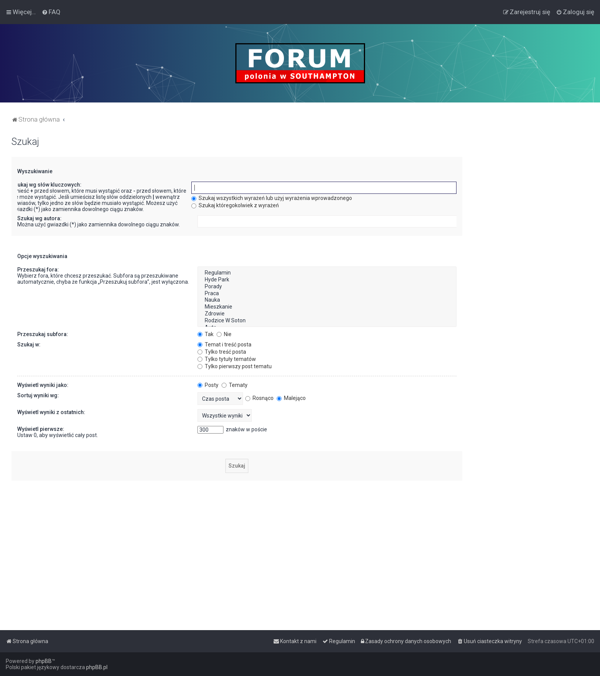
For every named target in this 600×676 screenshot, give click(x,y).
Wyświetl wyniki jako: (42, 385)
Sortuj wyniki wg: (38, 395)
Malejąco (291, 398)
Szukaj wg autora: (39, 218)
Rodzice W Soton (327, 320)
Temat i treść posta (224, 344)
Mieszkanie (327, 307)
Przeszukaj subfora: (42, 334)
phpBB (44, 661)
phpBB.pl (97, 667)
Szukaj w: (29, 344)
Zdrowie (327, 313)
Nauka (327, 300)
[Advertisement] (531, 251)
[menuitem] (51, 11)
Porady (327, 286)
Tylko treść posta (221, 352)
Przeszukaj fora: (38, 269)
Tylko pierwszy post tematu (234, 366)
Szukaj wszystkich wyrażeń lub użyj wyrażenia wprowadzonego (271, 198)
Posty (207, 385)
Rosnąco (259, 398)
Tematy (235, 385)
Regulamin (327, 273)
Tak (205, 334)
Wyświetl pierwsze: (40, 429)
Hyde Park (327, 279)
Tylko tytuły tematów (226, 359)
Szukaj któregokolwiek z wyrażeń (235, 205)
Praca (327, 293)
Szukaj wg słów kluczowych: (46, 185)
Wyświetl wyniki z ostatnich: (51, 412)
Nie (224, 334)
